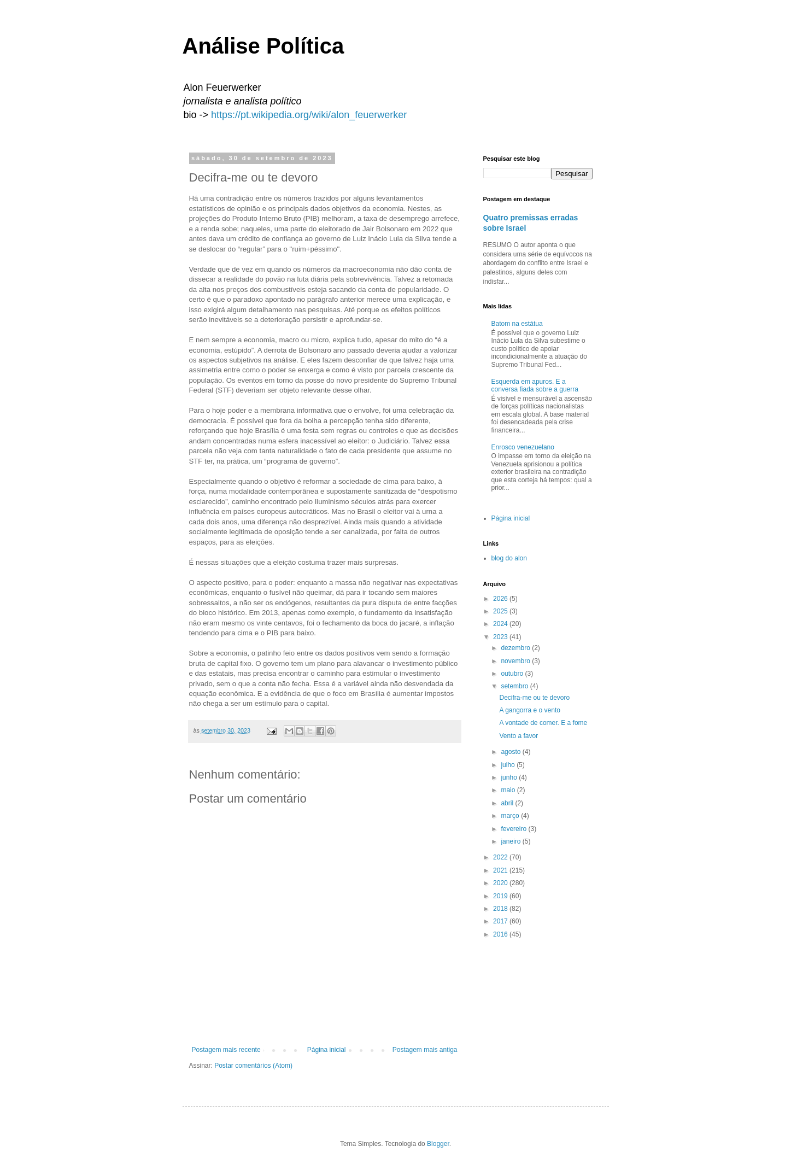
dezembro (516, 648)
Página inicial (326, 1050)
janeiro (511, 841)
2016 (501, 934)
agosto (511, 752)
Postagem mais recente (226, 1050)
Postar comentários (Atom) (253, 1065)
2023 (501, 637)
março (511, 816)
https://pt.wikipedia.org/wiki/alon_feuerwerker (309, 114)
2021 (501, 870)
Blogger (438, 1144)
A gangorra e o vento (529, 710)
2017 (501, 921)
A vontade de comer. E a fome (543, 723)
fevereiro (514, 829)
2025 (501, 611)
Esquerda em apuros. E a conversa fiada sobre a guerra (534, 385)
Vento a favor (518, 736)
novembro (516, 661)
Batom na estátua (517, 323)
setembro (515, 686)
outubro (513, 673)
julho (509, 765)
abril (508, 803)
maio (509, 790)
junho (510, 777)
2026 (501, 598)
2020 (501, 883)
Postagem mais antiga (425, 1050)
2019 (501, 896)
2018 (501, 908)
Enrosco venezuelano (522, 447)
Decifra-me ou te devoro (534, 697)
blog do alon (509, 558)
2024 (501, 624)
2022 (501, 857)
